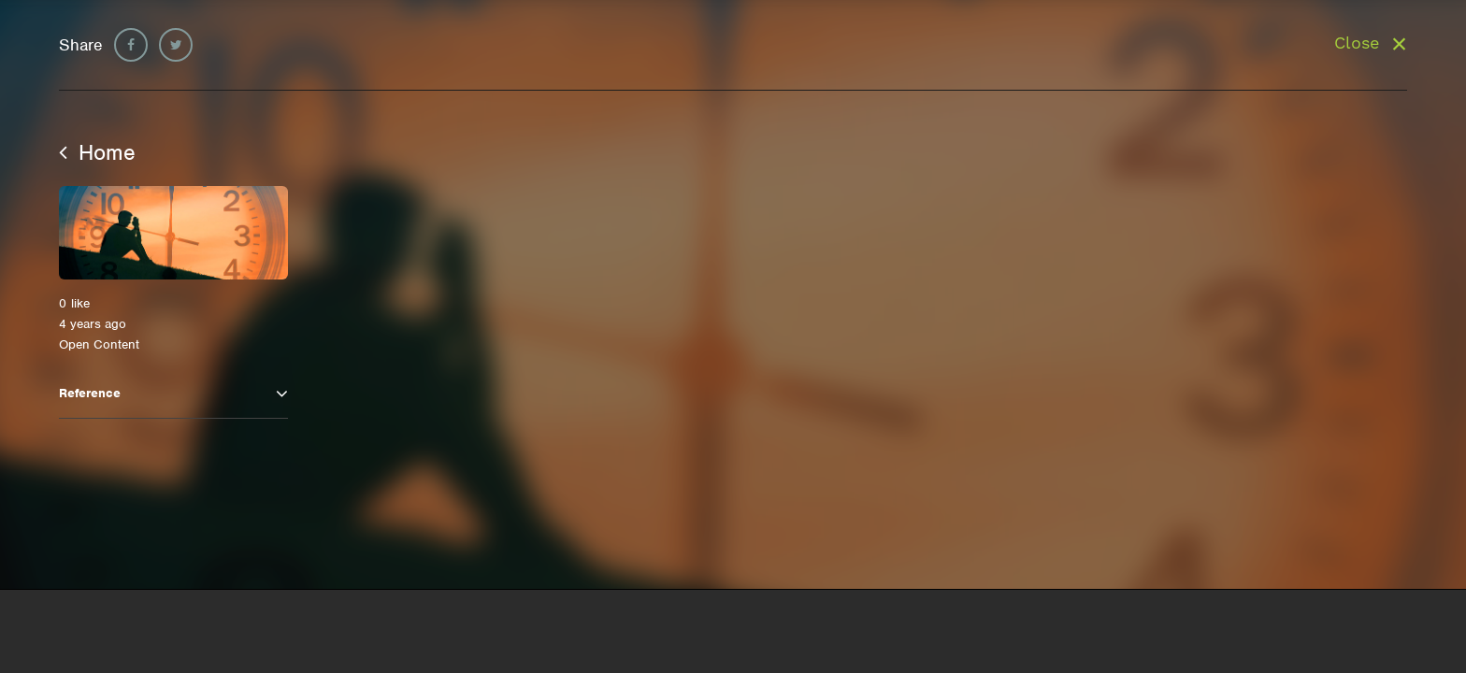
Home (97, 152)
